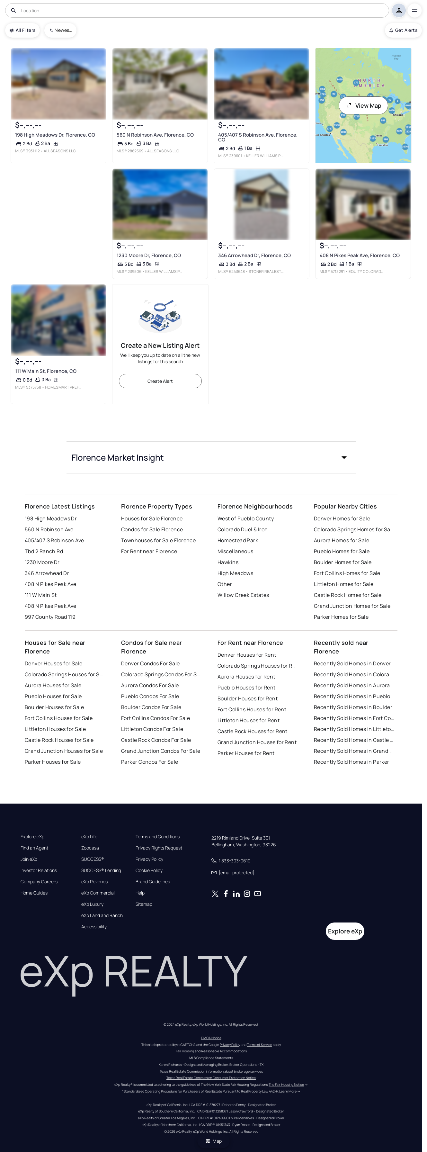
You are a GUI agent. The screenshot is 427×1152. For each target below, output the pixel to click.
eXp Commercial (98, 893)
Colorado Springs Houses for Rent (258, 665)
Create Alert (160, 381)
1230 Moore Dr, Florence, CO (149, 255)
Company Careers (39, 881)
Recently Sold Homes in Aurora (352, 685)
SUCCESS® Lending (101, 870)
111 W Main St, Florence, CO (45, 371)
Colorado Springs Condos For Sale (161, 674)
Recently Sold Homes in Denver (352, 663)
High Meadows (235, 573)
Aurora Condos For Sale (150, 685)
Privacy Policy (149, 859)
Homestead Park (238, 540)
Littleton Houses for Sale (55, 729)
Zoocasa (90, 848)
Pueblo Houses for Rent (247, 687)
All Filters (22, 30)
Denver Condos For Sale (150, 663)
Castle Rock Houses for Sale (59, 739)
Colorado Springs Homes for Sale (354, 529)
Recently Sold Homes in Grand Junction (354, 750)
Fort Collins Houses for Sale (59, 718)
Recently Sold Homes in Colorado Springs (354, 674)
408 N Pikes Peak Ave (50, 584)
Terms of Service (259, 1044)
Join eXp (29, 859)
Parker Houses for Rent (246, 753)
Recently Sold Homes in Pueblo (352, 696)
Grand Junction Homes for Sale (352, 605)
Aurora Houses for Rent (246, 676)
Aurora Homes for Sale (341, 540)
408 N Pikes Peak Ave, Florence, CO (360, 255)
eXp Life (89, 836)
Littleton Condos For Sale (152, 729)
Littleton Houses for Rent (249, 720)
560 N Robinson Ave (49, 529)
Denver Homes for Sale (342, 518)
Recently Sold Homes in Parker (351, 761)
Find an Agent (34, 848)
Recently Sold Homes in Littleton (354, 729)
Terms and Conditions (158, 836)
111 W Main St (41, 594)
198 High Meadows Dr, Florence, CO (55, 134)
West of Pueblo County (246, 518)
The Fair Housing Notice (286, 1084)
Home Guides (34, 893)
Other (225, 584)
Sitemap (144, 904)
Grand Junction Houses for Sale (64, 750)
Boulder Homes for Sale (343, 562)
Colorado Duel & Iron (243, 529)
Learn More (288, 1091)
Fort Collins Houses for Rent (252, 709)
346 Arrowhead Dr (47, 573)
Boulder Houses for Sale (54, 707)
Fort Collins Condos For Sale (155, 718)
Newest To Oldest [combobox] (63, 30)
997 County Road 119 (50, 616)
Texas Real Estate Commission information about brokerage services (211, 1071)
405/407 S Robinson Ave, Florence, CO (258, 137)
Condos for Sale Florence (152, 529)
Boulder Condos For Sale (151, 707)
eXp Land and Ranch (102, 915)
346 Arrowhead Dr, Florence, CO (254, 255)
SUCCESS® (92, 859)
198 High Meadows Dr (51, 518)
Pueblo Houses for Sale (53, 696)
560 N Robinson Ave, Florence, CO (155, 134)
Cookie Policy (149, 870)
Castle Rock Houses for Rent (253, 731)
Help (140, 893)
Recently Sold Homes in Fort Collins (354, 718)
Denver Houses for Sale (54, 663)
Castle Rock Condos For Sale (156, 739)
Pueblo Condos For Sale (150, 696)
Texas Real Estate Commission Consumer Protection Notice (211, 1078)
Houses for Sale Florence (152, 518)
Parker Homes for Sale (341, 616)
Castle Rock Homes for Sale (347, 594)
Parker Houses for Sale (53, 761)
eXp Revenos (94, 881)
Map (213, 1141)
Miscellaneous (236, 551)
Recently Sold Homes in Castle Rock (354, 739)
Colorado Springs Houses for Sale (65, 674)
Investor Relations (39, 870)
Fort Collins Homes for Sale (347, 573)
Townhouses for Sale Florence (158, 540)
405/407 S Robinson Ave (54, 540)
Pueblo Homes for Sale (341, 551)
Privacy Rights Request (159, 848)
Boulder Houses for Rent (248, 698)
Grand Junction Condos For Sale (160, 750)
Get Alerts (403, 30)
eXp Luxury (92, 904)
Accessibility (94, 926)
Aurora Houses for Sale (53, 685)
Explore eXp (32, 836)
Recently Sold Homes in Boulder (353, 707)
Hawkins (228, 562)
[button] (211, 457)
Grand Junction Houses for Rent (257, 742)
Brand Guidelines (153, 881)
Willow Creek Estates (243, 594)
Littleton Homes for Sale (344, 584)
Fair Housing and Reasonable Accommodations (211, 1051)
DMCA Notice (211, 1038)
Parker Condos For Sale (149, 761)
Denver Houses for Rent (247, 654)
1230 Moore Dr (42, 562)
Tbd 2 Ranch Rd (44, 551)
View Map (363, 105)
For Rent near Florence (149, 551)
